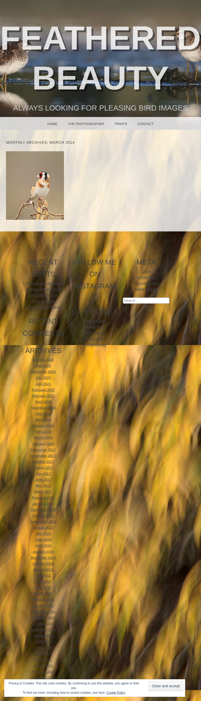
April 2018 (43, 432)
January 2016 (43, 552)
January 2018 (43, 444)
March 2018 (43, 437)
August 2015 (43, 570)
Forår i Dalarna (43, 301)
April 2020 (43, 402)
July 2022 (43, 384)
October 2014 (43, 624)
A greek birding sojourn (43, 289)
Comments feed (146, 283)
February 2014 (43, 671)
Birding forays (95, 321)
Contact (146, 124)
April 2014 (43, 660)
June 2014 (43, 647)
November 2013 (43, 677)
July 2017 (43, 474)
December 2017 (43, 450)
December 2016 (43, 510)
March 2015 (43, 593)
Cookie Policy (115, 693)
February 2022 (43, 390)
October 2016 (43, 516)
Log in (146, 271)
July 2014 (43, 641)
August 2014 (43, 635)
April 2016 (43, 545)
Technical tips (94, 333)
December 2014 (43, 612)
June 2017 (43, 480)
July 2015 (43, 576)
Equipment (94, 327)
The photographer (86, 124)
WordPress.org (146, 289)
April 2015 (43, 587)
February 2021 (43, 396)
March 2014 (43, 666)
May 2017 (43, 485)
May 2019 (43, 420)
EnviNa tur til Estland (43, 307)
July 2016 (43, 533)
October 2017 (43, 462)
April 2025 (43, 366)
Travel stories (94, 339)
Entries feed (146, 277)
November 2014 (43, 618)
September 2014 (43, 629)
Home (52, 124)
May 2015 (43, 581)
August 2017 (43, 468)
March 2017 (43, 491)
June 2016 (43, 539)
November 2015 (43, 558)
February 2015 (43, 599)
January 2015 (43, 606)
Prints (121, 124)
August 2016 (43, 528)
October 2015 (43, 564)
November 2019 (43, 408)
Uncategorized (94, 345)
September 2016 (43, 522)
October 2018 (43, 426)
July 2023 (43, 378)
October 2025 (43, 360)
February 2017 (43, 498)
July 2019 (43, 414)
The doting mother (43, 295)
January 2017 (43, 504)
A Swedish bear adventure (43, 283)
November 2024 (43, 372)
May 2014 (43, 653)
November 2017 (43, 456)
